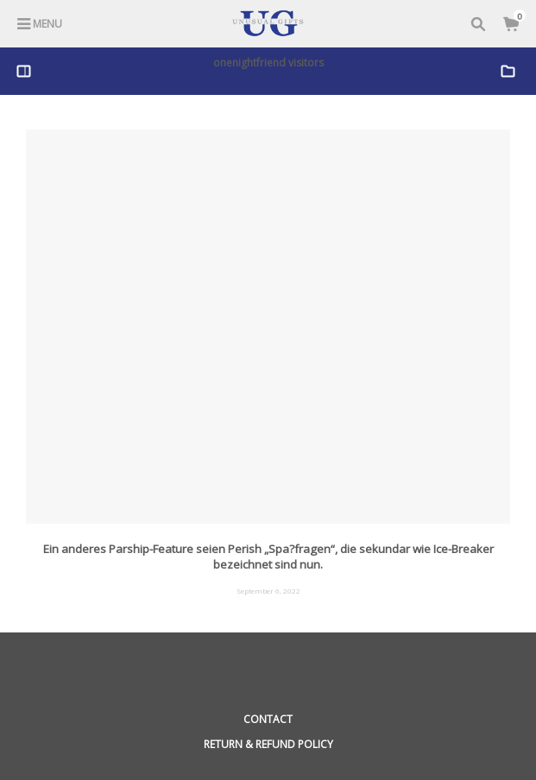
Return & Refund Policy (268, 744)
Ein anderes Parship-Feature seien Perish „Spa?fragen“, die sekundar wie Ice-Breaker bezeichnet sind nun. (268, 556)
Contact (268, 719)
